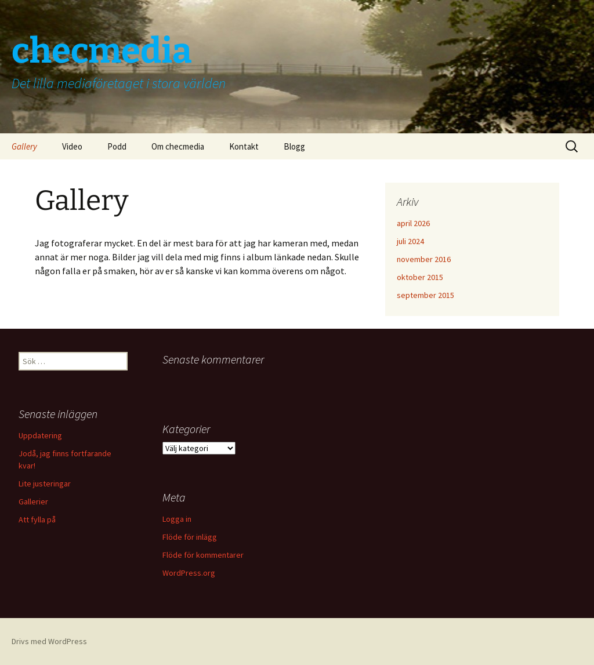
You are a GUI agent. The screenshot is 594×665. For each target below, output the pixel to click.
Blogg (294, 146)
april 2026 (413, 223)
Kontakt (244, 146)
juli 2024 (410, 241)
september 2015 (425, 295)
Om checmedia (177, 146)
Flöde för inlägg (189, 537)
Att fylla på (37, 519)
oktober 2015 (420, 277)
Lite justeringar (45, 483)
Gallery (24, 146)
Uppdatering (40, 435)
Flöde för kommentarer (203, 555)
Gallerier (33, 501)
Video (72, 146)
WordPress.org (188, 573)
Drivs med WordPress (49, 641)
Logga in (176, 519)
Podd (116, 146)
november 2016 (424, 259)
